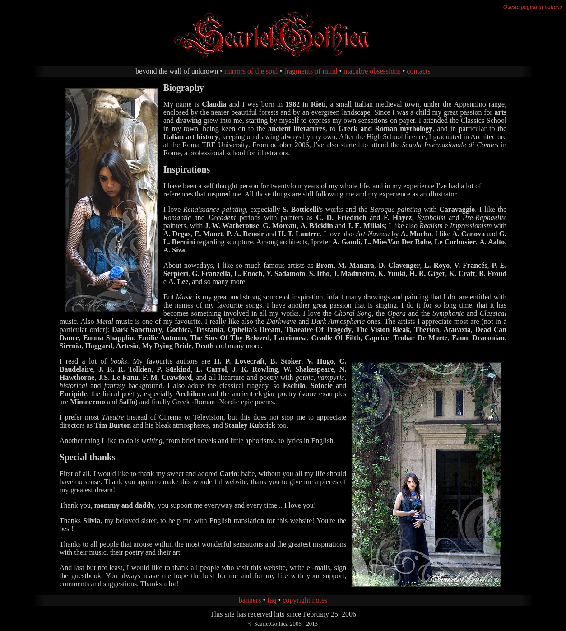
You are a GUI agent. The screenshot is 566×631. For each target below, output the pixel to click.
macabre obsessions (372, 71)
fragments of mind (310, 71)
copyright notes (305, 600)
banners (250, 600)
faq (271, 600)
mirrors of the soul (251, 71)
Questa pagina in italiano (532, 7)
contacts (418, 71)
